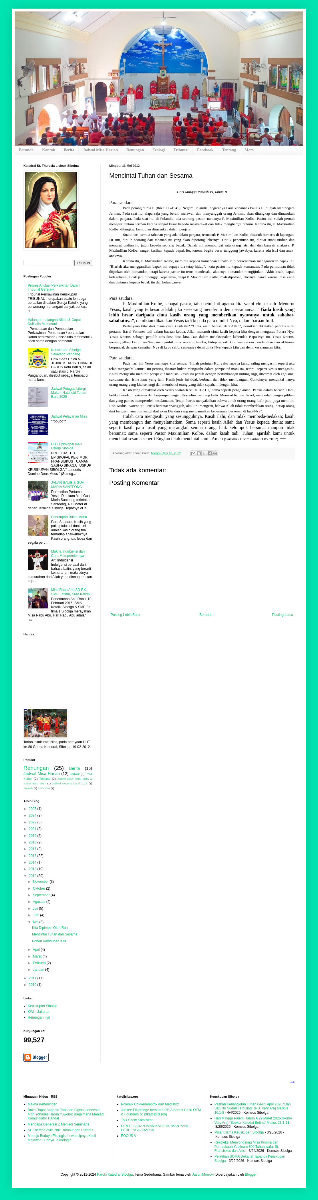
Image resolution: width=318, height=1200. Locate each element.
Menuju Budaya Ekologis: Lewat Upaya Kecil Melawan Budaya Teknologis (62, 1138)
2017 (33, 849)
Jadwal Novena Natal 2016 (69, 783)
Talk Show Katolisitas (137, 1120)
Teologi (158, 150)
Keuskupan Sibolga (42, 1006)
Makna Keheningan (42, 1104)
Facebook (205, 150)
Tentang (229, 150)
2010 (33, 985)
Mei (36, 922)
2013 (33, 869)
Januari (39, 970)
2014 (33, 862)
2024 (33, 815)
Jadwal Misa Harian (100, 150)
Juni (36, 915)
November (41, 882)
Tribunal (180, 150)
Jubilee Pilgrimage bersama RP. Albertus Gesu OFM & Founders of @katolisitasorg (161, 1112)
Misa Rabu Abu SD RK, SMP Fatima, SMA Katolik (70, 592)
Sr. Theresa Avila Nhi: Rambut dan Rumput (60, 1130)
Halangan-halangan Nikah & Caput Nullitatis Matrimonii (54, 322)
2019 (33, 836)
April (37, 950)
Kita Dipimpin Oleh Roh (50, 928)
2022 (33, 822)
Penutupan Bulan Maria (69, 517)
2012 (33, 876)
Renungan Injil (39, 1017)
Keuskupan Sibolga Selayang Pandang (66, 352)
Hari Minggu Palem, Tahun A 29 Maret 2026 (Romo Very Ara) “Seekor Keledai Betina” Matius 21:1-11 (253, 1120)
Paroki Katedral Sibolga (115, 1174)
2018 (33, 842)
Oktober (39, 888)
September (42, 895)
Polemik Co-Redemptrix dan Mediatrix (150, 1104)
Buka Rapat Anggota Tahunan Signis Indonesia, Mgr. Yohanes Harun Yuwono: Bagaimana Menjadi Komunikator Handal (66, 1114)
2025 (33, 809)
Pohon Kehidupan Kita (49, 941)
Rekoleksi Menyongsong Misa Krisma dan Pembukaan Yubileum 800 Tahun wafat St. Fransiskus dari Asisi (246, 1146)
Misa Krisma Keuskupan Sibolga (239, 1132)
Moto (249, 150)
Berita (68, 150)
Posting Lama (282, 615)
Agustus (39, 902)
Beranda (26, 150)
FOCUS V (128, 1136)
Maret (38, 956)
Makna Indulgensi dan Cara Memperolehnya (68, 553)
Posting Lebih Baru (125, 615)
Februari (40, 963)
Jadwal (75, 774)
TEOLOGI (44, 788)
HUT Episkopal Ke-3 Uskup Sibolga (66, 446)
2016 (33, 856)
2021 (33, 829)
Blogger (251, 1174)
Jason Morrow (203, 1174)
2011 (33, 978)
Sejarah (28, 788)
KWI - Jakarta (38, 1012)
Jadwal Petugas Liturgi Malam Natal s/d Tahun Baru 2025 (68, 393)
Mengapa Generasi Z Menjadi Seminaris (58, 1124)
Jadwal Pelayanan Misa (69, 416)
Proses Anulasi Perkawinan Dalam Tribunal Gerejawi (54, 287)
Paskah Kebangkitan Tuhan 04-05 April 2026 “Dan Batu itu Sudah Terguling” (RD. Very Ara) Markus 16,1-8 (252, 1108)
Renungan (135, 150)
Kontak (48, 150)
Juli (36, 909)
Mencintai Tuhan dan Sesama (54, 934)
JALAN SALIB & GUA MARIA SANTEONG (67, 485)
